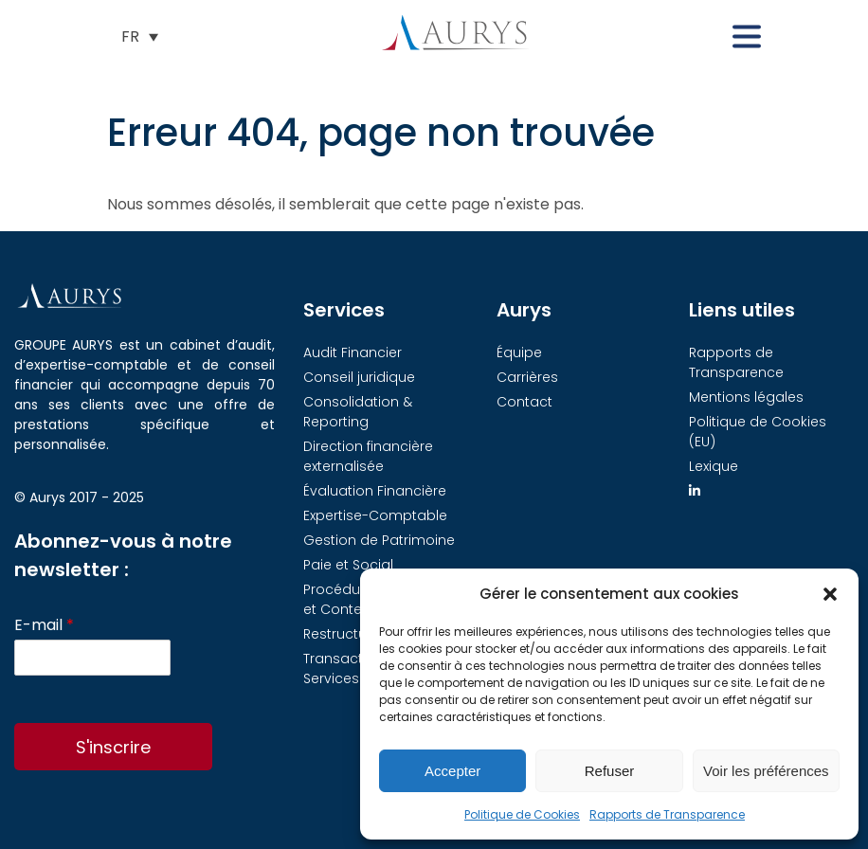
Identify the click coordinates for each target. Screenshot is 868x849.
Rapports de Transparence (667, 814)
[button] (830, 594)
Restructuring (347, 633)
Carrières (527, 377)
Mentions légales (746, 397)
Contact (524, 401)
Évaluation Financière (374, 490)
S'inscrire (113, 747)
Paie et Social (348, 564)
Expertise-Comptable (375, 515)
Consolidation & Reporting (357, 411)
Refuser (610, 771)
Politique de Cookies (522, 814)
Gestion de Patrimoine (379, 540)
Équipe (519, 352)
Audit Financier (352, 352)
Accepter (452, 771)
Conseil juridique (359, 377)
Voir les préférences (766, 771)
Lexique (713, 466)
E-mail (44, 626)
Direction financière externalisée (368, 456)
